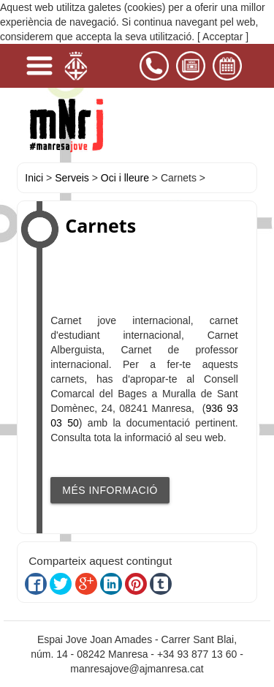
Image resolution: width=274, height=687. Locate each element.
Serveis (72, 178)
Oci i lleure (125, 178)
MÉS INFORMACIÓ (110, 490)
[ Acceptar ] (222, 36)
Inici (34, 178)
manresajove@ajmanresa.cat (136, 669)
